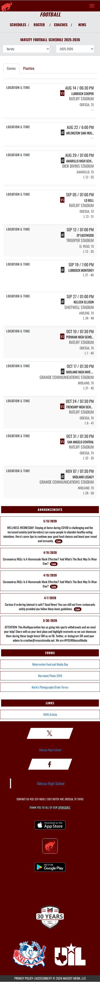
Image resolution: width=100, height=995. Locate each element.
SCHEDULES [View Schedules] (18, 24)
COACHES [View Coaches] (60, 24)
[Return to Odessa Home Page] (6, 5)
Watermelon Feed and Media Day (50, 664)
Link (58, 541)
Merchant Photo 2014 (50, 675)
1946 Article (50, 714)
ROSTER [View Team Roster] (39, 24)
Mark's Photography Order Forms (50, 687)
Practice (28, 68)
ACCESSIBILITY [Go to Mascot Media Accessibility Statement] (43, 978)
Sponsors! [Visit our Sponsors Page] (64, 807)
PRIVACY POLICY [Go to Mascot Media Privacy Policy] (23, 978)
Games (11, 68)
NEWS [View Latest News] (82, 24)
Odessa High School (50, 749)
